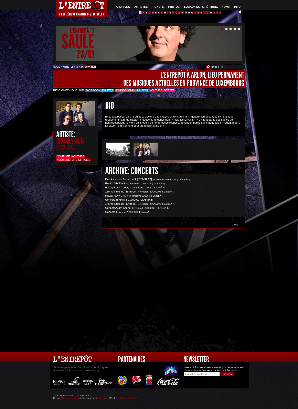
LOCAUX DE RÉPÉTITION (200, 6)
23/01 (85, 53)
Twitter (108, 90)
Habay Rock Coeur (116, 187)
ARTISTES (141, 6)
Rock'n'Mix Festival (116, 183)
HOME (56, 67)
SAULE (77, 41)
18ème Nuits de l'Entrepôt (120, 191)
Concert (110, 199)
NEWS (226, 6)
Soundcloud (124, 90)
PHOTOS (174, 6)
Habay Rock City (115, 195)
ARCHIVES (123, 6)
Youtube (156, 90)
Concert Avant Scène (118, 207)
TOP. (236, 225)
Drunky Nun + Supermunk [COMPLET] (128, 179)
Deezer (169, 90)
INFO (237, 6)
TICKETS (158, 6)
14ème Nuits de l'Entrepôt (120, 203)
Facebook (93, 90)
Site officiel (81, 159)
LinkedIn (142, 90)
